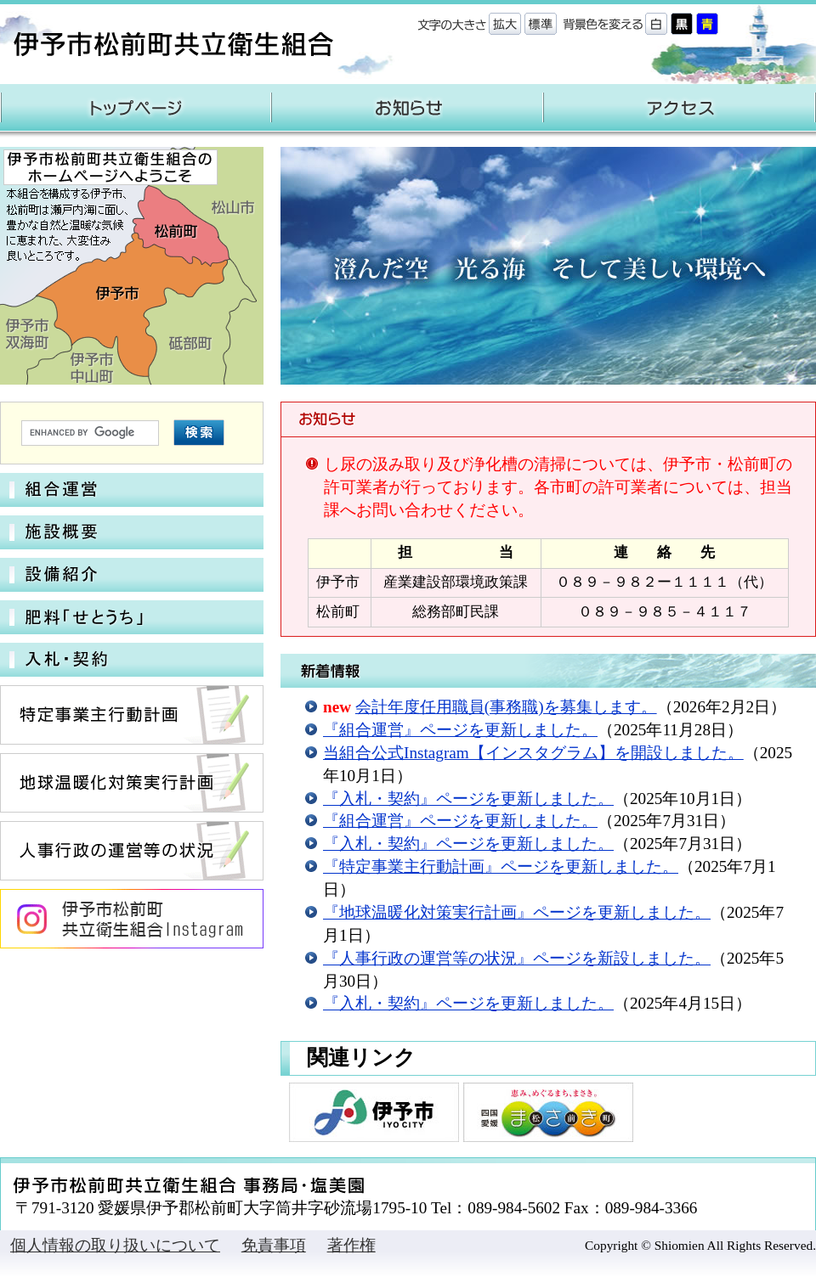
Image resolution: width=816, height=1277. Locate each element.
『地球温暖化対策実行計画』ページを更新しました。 (517, 912)
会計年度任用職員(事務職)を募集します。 (506, 707)
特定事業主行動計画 (132, 715)
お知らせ (408, 107)
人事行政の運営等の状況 (132, 850)
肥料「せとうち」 (132, 617)
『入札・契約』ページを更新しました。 (468, 798)
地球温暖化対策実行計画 (132, 783)
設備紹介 (132, 575)
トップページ (136, 107)
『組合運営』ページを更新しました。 (460, 730)
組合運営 (132, 490)
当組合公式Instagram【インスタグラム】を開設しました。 (533, 753)
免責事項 (273, 1245)
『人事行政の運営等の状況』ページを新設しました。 (517, 958)
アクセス (680, 107)
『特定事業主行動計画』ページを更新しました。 (500, 866)
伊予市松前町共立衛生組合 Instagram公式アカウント (132, 918)
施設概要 (132, 532)
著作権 (351, 1245)
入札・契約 (132, 660)
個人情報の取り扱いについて (115, 1245)
